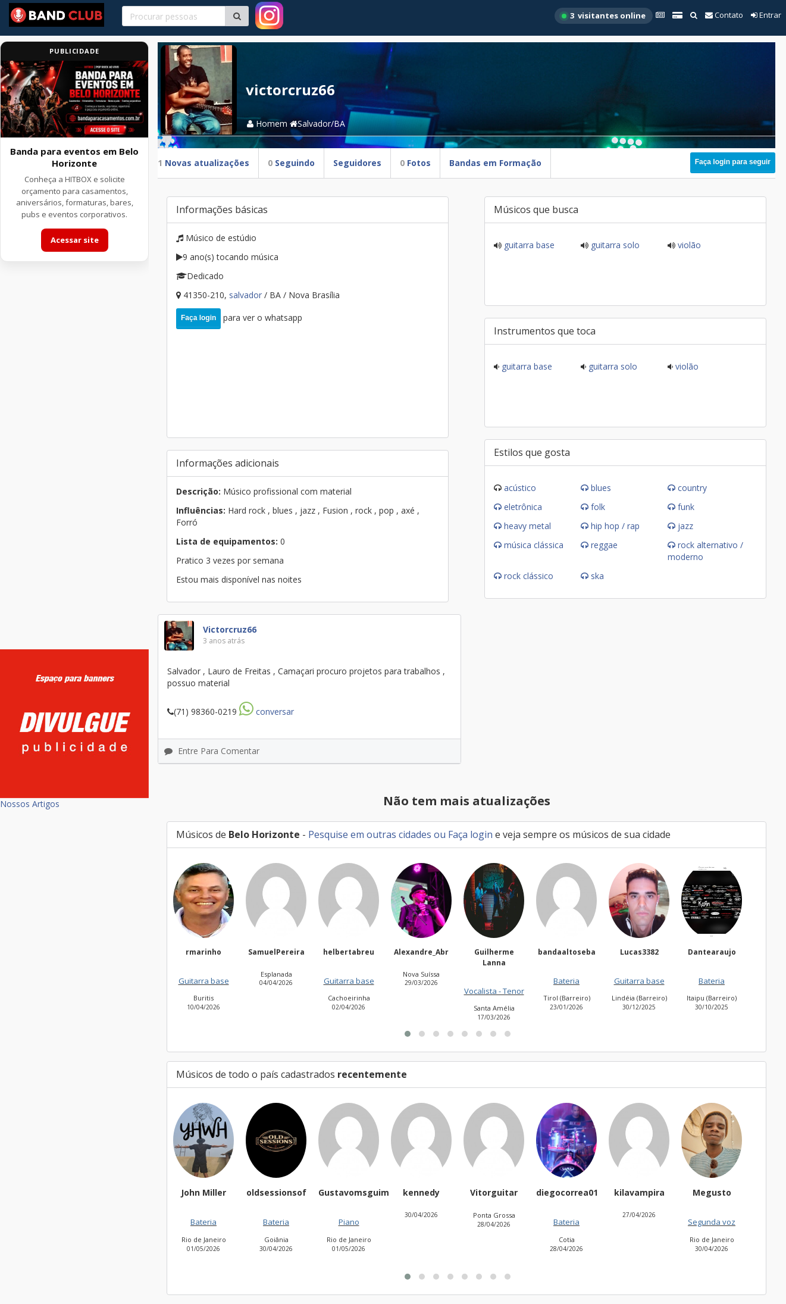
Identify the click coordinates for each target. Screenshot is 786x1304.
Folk (598, 506)
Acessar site (75, 239)
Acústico (520, 487)
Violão (688, 245)
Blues (601, 487)
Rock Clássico (528, 575)
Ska (597, 575)
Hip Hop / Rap (615, 525)
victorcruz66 (229, 629)
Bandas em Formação (495, 162)
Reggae (604, 545)
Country (692, 487)
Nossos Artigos (30, 803)
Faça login (198, 318)
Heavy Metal (527, 525)
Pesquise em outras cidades (369, 834)
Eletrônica (523, 506)
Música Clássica (533, 545)
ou (439, 834)
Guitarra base (528, 245)
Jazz (685, 525)
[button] (407, 1034)
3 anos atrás (224, 641)
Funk (686, 506)
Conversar (266, 711)
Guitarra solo (614, 245)
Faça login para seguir (733, 162)
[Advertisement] (74, 463)
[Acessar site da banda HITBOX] (74, 99)
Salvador (246, 295)
